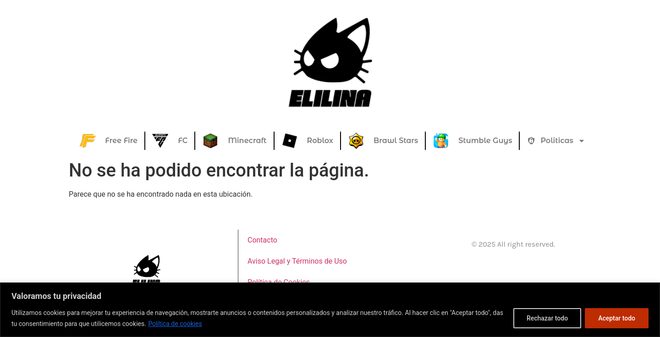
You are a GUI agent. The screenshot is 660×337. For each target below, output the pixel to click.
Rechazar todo (547, 318)
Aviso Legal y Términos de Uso (297, 261)
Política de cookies (175, 323)
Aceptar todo (616, 318)
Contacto (262, 240)
